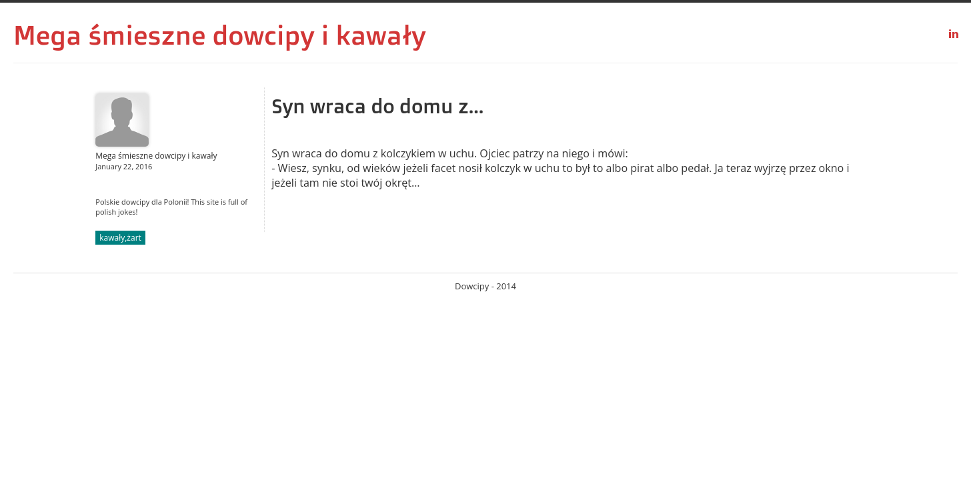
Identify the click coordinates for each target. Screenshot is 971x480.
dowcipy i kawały (319, 34)
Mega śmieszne (109, 34)
